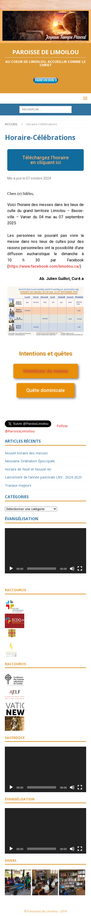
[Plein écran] (79, 568)
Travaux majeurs (18, 485)
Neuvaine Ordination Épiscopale (30, 461)
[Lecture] (11, 568)
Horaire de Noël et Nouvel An (28, 469)
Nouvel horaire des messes (26, 453)
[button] (45, 160)
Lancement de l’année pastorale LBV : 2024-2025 (43, 477)
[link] (44, 266)
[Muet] (72, 568)
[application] (45, 550)
